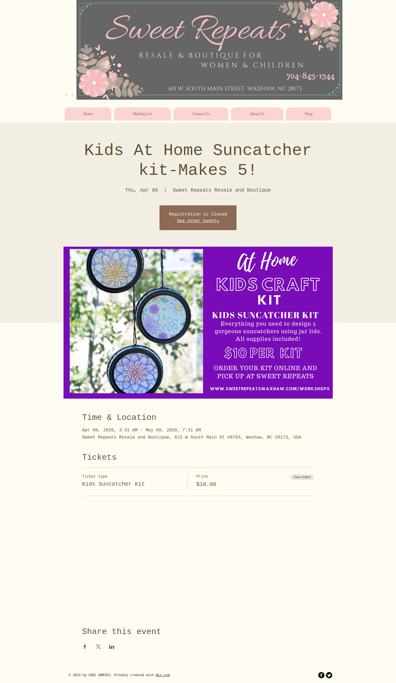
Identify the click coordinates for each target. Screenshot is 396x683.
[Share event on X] (98, 646)
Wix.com (163, 675)
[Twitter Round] (329, 675)
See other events (198, 221)
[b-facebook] (321, 675)
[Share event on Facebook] (84, 646)
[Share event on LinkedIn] (111, 646)
